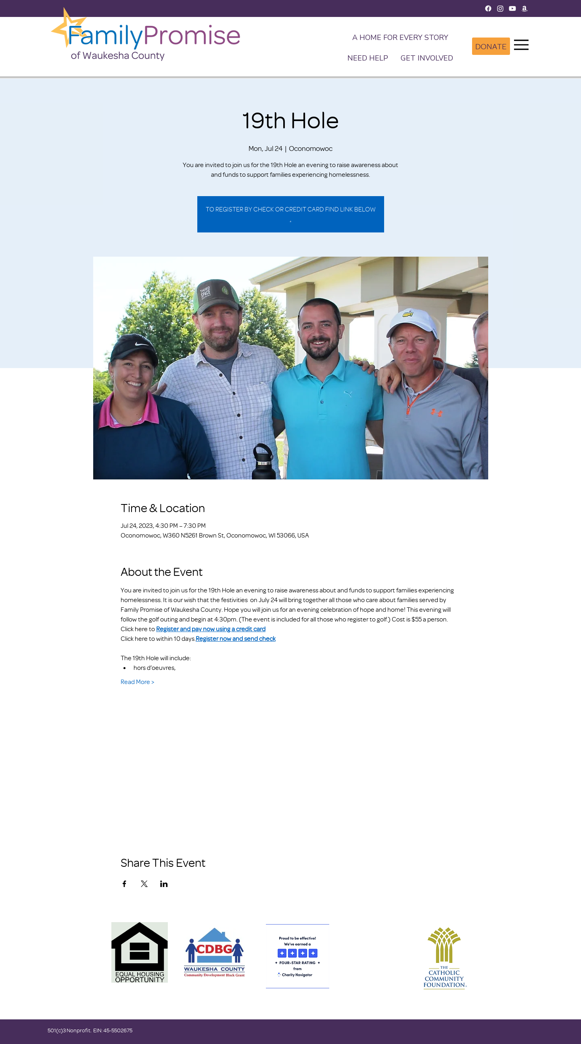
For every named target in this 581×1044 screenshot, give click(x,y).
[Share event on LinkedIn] (164, 884)
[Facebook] (488, 8)
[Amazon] (524, 8)
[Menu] (521, 45)
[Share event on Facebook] (124, 884)
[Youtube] (512, 8)
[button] (427, 58)
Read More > (137, 682)
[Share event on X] (144, 884)
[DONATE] (491, 46)
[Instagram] (500, 8)
